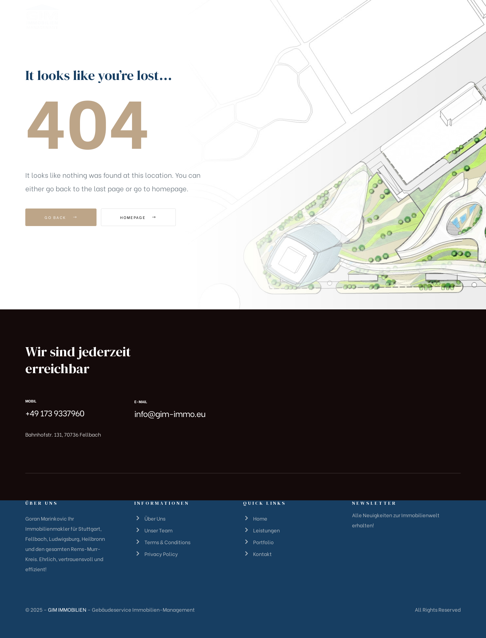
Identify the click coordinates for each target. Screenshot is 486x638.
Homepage (138, 217)
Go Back (61, 217)
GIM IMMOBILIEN (67, 609)
